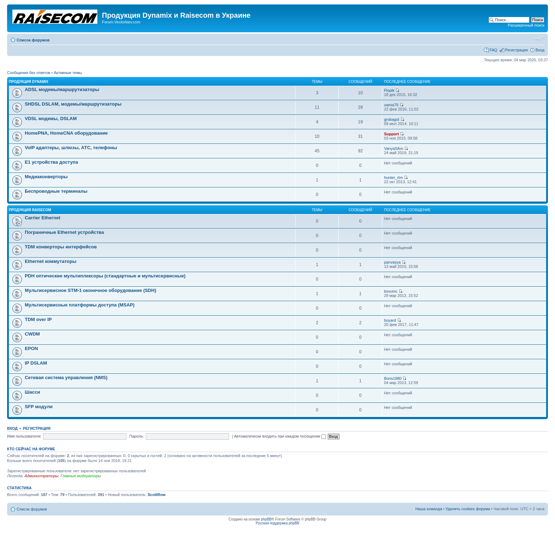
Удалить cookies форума (468, 509)
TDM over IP (38, 319)
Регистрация (516, 50)
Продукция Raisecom (30, 210)
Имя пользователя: (24, 436)
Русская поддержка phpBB (277, 523)
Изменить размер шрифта (539, 38)
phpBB (266, 519)
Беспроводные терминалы (56, 191)
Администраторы (41, 476)
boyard (390, 320)
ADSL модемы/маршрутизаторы (62, 89)
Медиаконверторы (46, 176)
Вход (540, 50)
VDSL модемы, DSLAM (51, 118)
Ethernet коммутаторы (50, 261)
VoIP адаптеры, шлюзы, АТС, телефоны (71, 147)
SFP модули (39, 406)
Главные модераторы (81, 476)
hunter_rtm (393, 177)
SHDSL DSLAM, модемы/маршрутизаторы (73, 104)
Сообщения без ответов (28, 73)
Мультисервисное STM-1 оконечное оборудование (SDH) (90, 290)
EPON (31, 348)
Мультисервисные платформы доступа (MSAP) (80, 305)
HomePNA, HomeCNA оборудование (66, 133)
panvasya (392, 262)
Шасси (32, 392)
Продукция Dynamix (28, 82)
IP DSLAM (36, 363)
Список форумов (33, 40)
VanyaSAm (393, 148)
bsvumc (390, 291)
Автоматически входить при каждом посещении (280, 436)
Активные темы (68, 73)
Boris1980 (393, 378)
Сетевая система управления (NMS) (66, 377)
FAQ (493, 50)
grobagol (391, 119)
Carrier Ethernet (42, 217)
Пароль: (137, 436)
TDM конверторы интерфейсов (61, 246)
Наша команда (428, 509)
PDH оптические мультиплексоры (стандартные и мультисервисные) (105, 275)
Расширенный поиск (526, 25)
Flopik (389, 90)
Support (391, 134)
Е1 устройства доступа (51, 162)
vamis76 (391, 105)
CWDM (32, 334)
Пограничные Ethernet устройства (64, 232)
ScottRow (157, 494)
